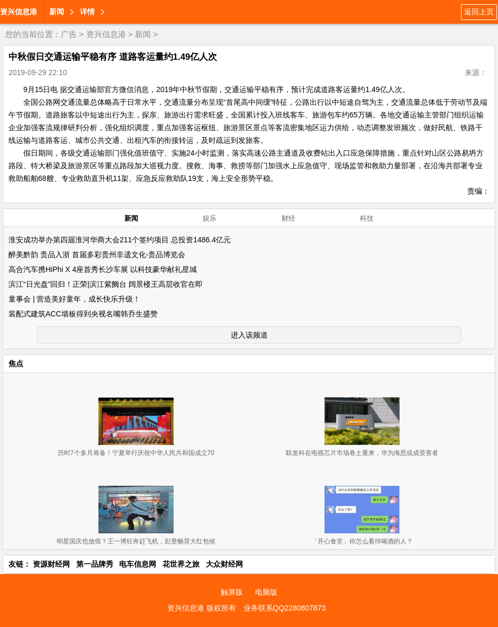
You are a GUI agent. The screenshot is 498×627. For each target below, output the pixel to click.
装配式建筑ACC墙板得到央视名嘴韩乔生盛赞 (83, 314)
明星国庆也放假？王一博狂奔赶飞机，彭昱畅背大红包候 (136, 541)
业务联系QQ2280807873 (284, 608)
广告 (69, 34)
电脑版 (266, 592)
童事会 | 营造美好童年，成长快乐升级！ (74, 299)
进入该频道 (249, 335)
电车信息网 (137, 564)
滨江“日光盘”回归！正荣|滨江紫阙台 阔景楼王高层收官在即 (105, 284)
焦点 (15, 363)
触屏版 (232, 592)
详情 (87, 11)
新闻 (56, 11)
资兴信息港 (18, 11)
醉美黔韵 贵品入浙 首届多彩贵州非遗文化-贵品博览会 (96, 254)
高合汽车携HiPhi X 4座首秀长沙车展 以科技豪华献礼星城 (102, 269)
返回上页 (479, 11)
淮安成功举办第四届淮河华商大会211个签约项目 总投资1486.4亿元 (119, 239)
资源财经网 (51, 564)
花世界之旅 (181, 564)
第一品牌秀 (94, 564)
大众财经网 (224, 564)
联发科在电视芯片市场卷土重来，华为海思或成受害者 (362, 453)
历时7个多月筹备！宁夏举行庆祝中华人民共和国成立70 (136, 453)
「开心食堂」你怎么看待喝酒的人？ (362, 541)
